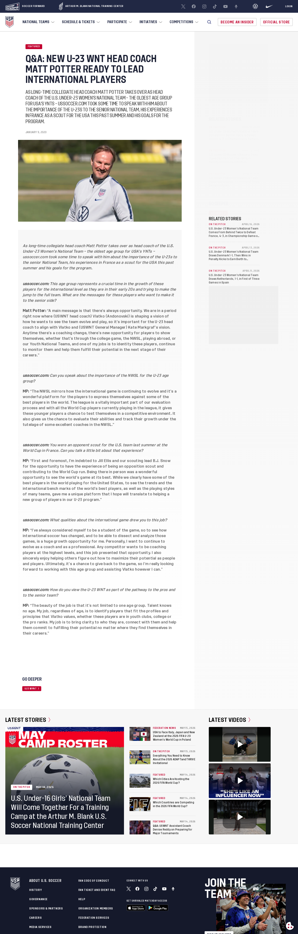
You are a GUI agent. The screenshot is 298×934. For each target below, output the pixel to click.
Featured (34, 46)
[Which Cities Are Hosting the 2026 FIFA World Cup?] (140, 781)
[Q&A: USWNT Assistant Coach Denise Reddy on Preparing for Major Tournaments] (140, 827)
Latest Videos (229, 720)
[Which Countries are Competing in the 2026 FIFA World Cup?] (140, 804)
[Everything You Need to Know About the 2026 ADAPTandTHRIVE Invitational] (140, 757)
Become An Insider (237, 22)
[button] (209, 22)
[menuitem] (38, 22)
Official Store (276, 22)
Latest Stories (28, 720)
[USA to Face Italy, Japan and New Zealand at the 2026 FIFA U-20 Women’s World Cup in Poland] (140, 734)
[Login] (289, 6)
